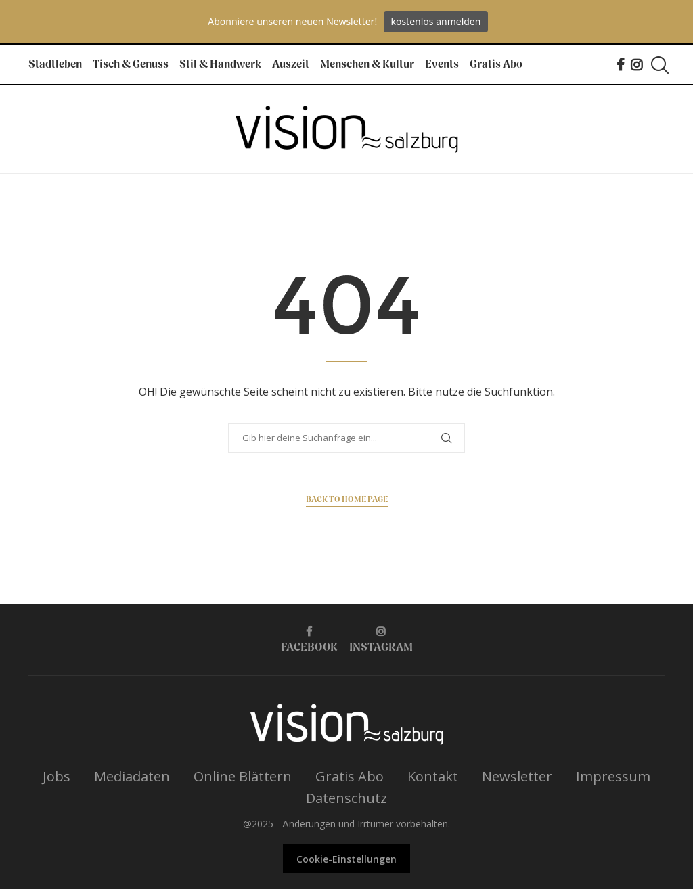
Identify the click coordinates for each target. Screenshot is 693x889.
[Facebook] (620, 65)
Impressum (613, 776)
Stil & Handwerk (220, 65)
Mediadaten (132, 776)
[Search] (658, 65)
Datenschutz (346, 798)
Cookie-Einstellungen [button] (346, 858)
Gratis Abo (496, 65)
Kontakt (432, 776)
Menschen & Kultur (367, 65)
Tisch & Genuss (131, 65)
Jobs (56, 776)
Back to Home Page (347, 500)
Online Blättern (243, 776)
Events (442, 65)
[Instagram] (636, 65)
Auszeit (290, 65)
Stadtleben (55, 65)
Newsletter (517, 776)
